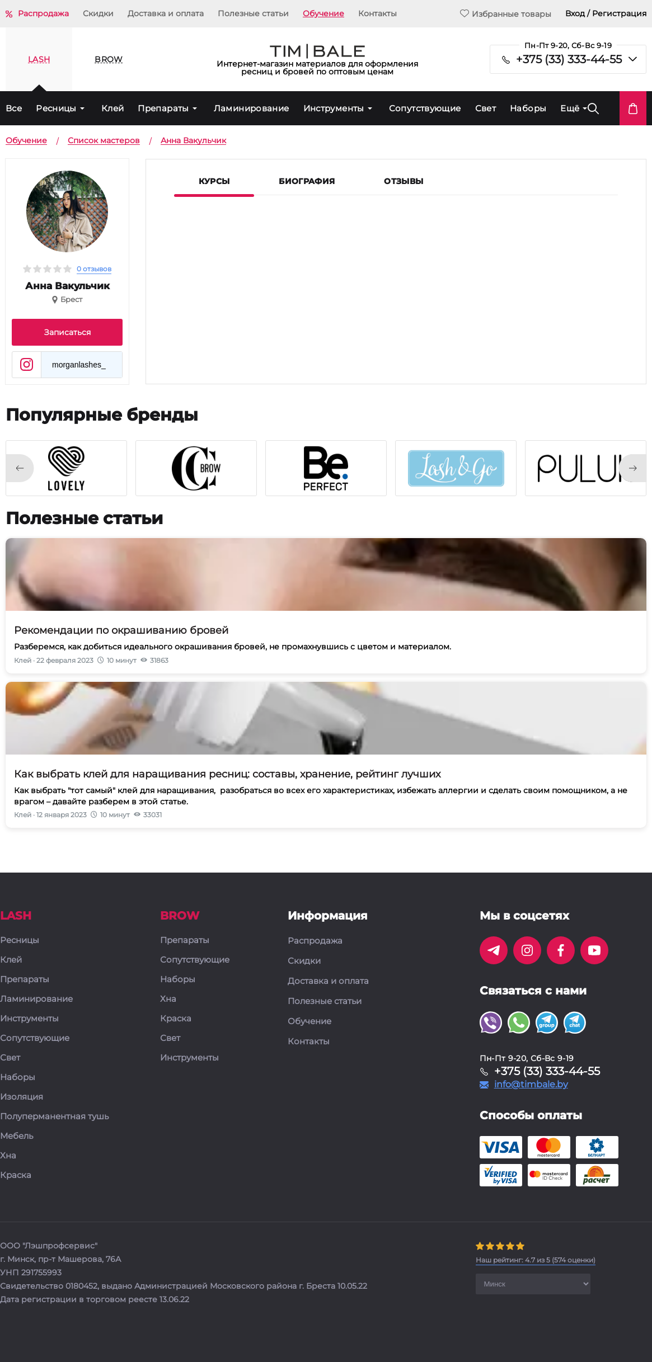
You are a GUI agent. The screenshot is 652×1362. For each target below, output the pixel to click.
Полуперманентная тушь (54, 1117)
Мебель (16, 1136)
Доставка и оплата (166, 13)
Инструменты (333, 108)
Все (14, 108)
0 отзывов (94, 269)
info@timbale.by (531, 1084)
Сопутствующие (425, 108)
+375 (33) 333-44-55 (569, 59)
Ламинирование (251, 108)
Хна (8, 1156)
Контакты (377, 13)
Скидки (98, 13)
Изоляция (21, 1097)
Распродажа (43, 13)
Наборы (528, 108)
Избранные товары (505, 14)
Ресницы (56, 108)
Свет (485, 108)
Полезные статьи (253, 13)
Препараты (163, 108)
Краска (15, 1175)
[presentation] (20, 468)
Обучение (323, 13)
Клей (112, 108)
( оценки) (535, 1260)
